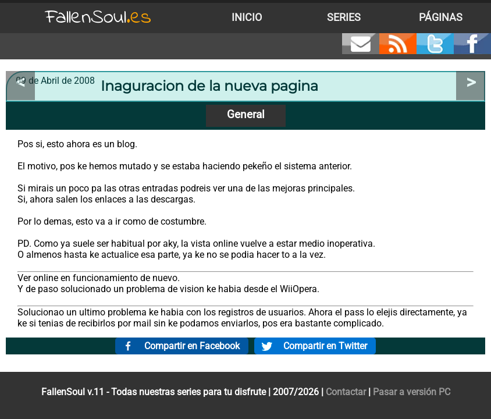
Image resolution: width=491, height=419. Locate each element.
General (246, 114)
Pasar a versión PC (411, 391)
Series (344, 17)
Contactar (346, 391)
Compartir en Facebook (192, 345)
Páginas (440, 17)
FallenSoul (98, 18)
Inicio (247, 17)
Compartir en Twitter (325, 345)
